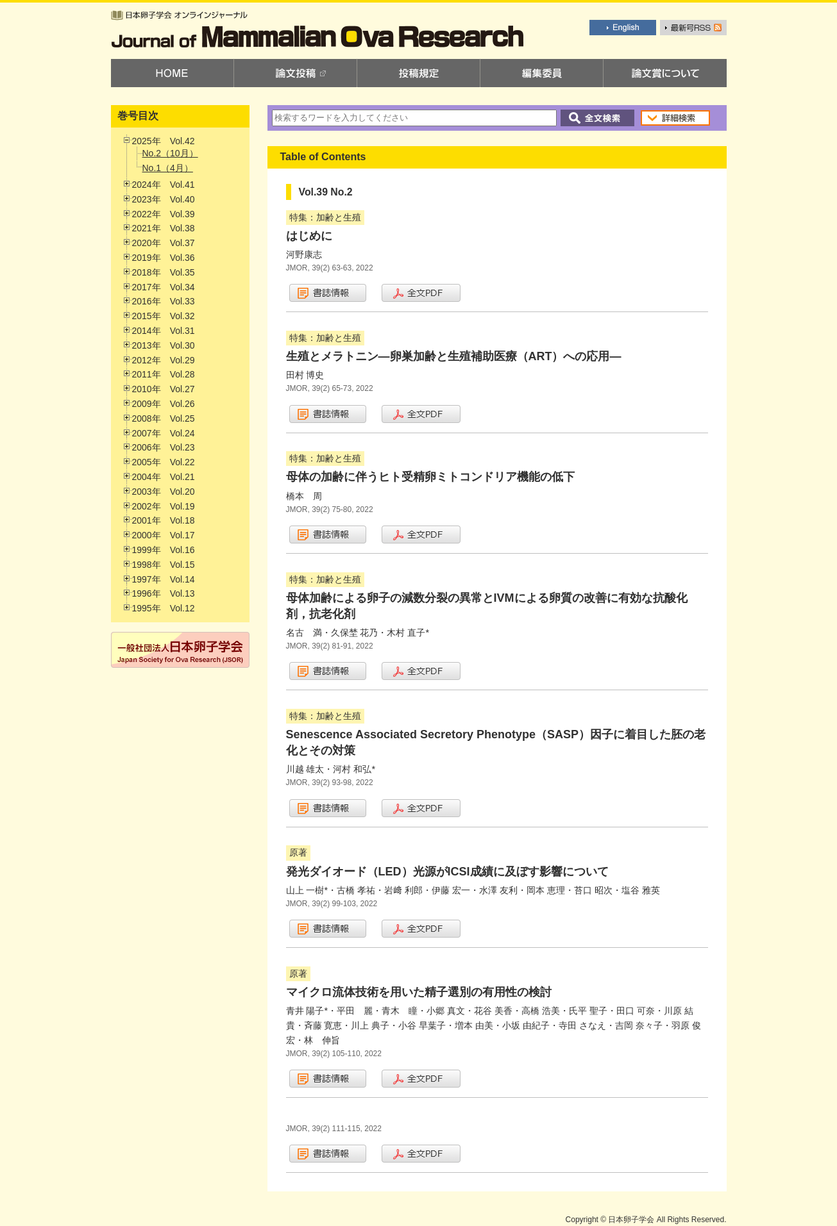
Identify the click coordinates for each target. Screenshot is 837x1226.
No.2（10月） (170, 153)
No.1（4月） (167, 168)
